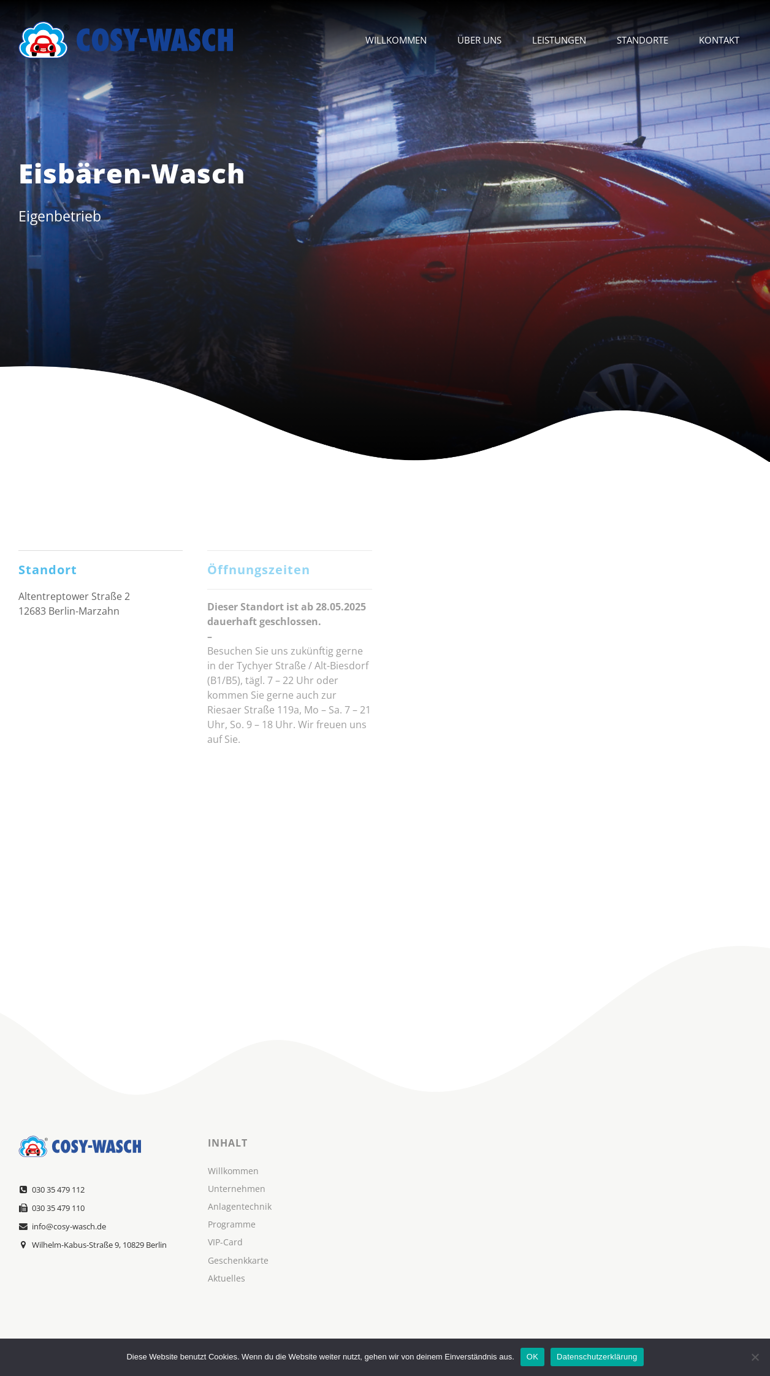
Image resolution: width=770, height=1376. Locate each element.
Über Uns (479, 40)
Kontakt (719, 40)
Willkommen (396, 40)
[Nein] (755, 1357)
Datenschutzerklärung (597, 1356)
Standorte (642, 40)
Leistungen (559, 40)
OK (532, 1356)
